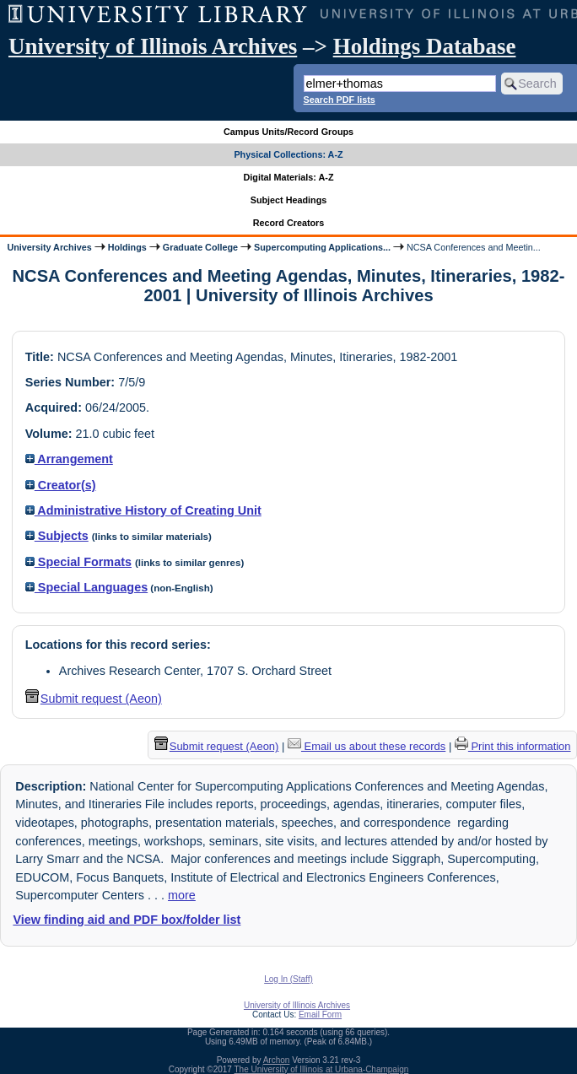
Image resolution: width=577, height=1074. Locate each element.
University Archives (49, 247)
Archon (276, 1060)
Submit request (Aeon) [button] (93, 698)
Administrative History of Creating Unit (143, 510)
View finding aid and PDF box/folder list (126, 919)
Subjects (57, 535)
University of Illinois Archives (152, 46)
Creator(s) (60, 485)
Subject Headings (289, 200)
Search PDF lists (339, 99)
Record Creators (289, 223)
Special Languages (86, 587)
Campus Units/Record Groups (288, 132)
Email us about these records (366, 746)
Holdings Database (424, 46)
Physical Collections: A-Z (288, 154)
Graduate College (200, 247)
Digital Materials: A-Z (289, 177)
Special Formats (78, 562)
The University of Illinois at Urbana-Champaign (322, 1069)
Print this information (513, 746)
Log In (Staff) (288, 979)
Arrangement (69, 459)
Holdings (127, 247)
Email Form (320, 1014)
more (182, 895)
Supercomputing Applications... (322, 247)
